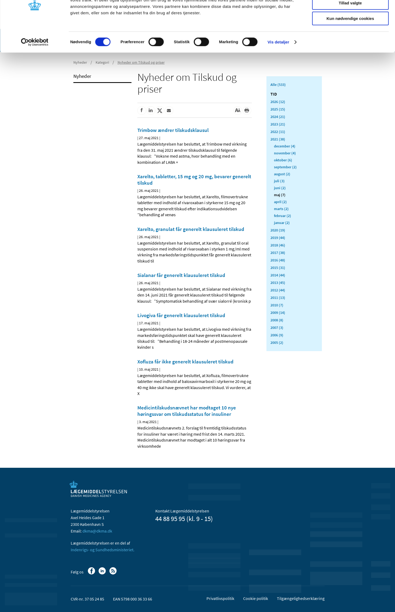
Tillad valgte (350, 29)
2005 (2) (276, 342)
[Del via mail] (169, 110)
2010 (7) (276, 305)
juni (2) (280, 187)
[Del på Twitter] (160, 110)
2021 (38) (277, 139)
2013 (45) (277, 282)
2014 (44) (277, 275)
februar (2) (282, 215)
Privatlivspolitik (220, 598)
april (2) (280, 201)
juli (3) (279, 180)
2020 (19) (277, 230)
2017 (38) (277, 252)
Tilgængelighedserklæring (301, 598)
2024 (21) (277, 116)
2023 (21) (277, 124)
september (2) (285, 167)
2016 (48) (277, 260)
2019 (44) (277, 237)
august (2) (282, 174)
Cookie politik (255, 598)
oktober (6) (283, 160)
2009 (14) (277, 312)
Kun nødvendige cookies (350, 44)
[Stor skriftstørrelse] (238, 110)
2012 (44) (277, 290)
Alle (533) (278, 84)
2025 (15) (277, 109)
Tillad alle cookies (350, 13)
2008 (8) (276, 320)
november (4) (285, 153)
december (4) (284, 146)
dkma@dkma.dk (97, 531)
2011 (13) (277, 297)
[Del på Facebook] (141, 110)
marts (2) (281, 208)
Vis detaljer (278, 68)
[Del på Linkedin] (150, 110)
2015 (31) (277, 267)
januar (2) (282, 222)
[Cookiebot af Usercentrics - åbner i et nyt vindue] (34, 68)
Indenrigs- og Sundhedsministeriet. (102, 549)
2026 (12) (277, 101)
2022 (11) (277, 131)
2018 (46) (277, 245)
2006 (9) (276, 335)
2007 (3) (276, 327)
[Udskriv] (247, 110)
